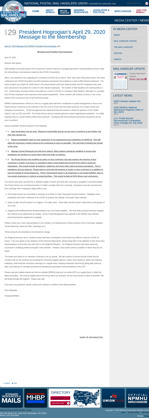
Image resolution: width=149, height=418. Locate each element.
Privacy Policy (133, 412)
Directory (61, 392)
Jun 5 (116, 103)
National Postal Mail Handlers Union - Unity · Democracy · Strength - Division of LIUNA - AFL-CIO (13, 11)
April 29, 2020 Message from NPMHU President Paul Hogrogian (30, 46)
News (144, 20)
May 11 (116, 125)
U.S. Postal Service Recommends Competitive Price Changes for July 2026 (128, 120)
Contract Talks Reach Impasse (130, 77)
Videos (117, 59)
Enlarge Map (61, 403)
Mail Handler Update (125, 41)
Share (6, 383)
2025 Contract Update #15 (127, 101)
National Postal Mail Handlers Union (70, 3)
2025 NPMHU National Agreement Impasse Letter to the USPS (128, 109)
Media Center (126, 20)
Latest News (122, 95)
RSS (14, 383)
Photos (118, 53)
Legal (123, 412)
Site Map (145, 412)
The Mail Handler (123, 47)
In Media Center (125, 29)
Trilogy (146, 416)
